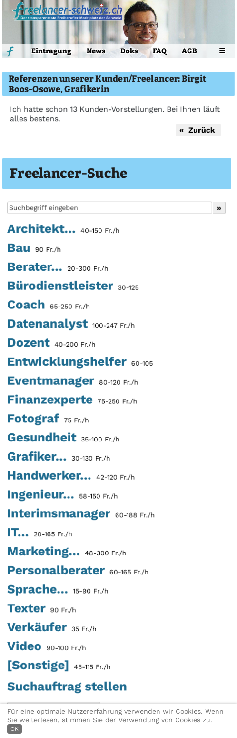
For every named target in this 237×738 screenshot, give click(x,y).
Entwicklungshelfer (80, 363)
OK (14, 729)
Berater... (58, 268)
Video (46, 647)
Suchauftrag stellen (67, 686)
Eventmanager (72, 382)
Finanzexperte (72, 401)
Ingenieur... (62, 495)
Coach (48, 306)
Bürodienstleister (72, 287)
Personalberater (77, 571)
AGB (189, 51)
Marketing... (66, 552)
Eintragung (51, 51)
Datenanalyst (71, 325)
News (96, 51)
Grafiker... (58, 458)
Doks (129, 51)
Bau (34, 249)
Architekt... (63, 230)
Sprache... (58, 590)
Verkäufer (52, 628)
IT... (39, 533)
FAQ (160, 51)
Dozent (51, 344)
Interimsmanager (81, 514)
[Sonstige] (59, 666)
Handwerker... (71, 476)
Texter (41, 609)
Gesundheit (63, 438)
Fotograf (48, 419)
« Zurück (198, 129)
